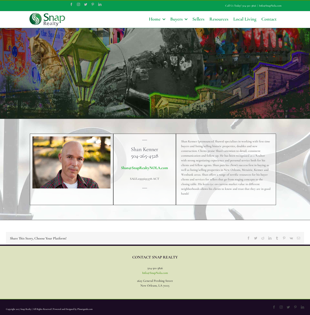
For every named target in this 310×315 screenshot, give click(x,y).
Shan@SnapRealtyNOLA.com (144, 168)
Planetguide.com (85, 309)
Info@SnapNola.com (270, 5)
